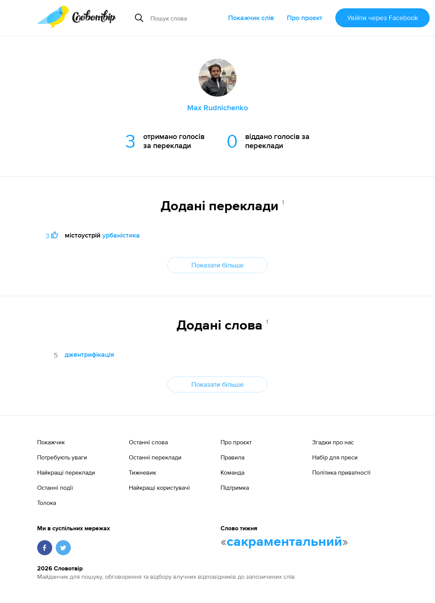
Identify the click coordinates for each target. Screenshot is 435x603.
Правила (232, 457)
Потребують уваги (62, 457)
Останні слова (148, 442)
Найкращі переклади (66, 472)
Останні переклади (155, 457)
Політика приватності (341, 472)
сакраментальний (284, 542)
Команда (232, 472)
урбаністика (121, 235)
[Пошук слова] (186, 18)
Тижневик (142, 472)
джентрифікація (89, 354)
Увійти (382, 18)
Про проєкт (304, 18)
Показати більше (217, 265)
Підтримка (235, 487)
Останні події (55, 487)
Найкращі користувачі (159, 487)
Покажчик (51, 442)
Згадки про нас (333, 442)
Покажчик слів (251, 18)
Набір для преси (335, 457)
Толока (46, 502)
